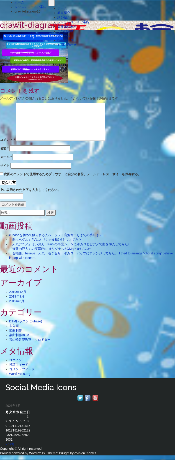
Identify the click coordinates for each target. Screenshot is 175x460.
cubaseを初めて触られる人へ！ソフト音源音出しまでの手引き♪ (55, 235)
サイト (5, 165)
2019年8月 (16, 301)
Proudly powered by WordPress (22, 453)
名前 (4, 148)
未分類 (14, 326)
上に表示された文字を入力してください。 (30, 190)
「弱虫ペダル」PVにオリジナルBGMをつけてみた (45, 239)
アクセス (63, 35)
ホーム (62, 8)
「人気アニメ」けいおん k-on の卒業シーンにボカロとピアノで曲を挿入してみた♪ (69, 244)
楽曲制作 (15, 330)
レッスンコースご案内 (73, 22)
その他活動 (65, 31)
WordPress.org (19, 374)
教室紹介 (63, 13)
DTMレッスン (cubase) (25, 321)
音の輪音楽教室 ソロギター (30, 339)
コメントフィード (22, 369)
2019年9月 (16, 296)
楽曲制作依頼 (67, 26)
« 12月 (10, 444)
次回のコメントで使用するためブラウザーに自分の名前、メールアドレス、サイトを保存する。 (72, 174)
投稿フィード (18, 364)
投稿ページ (65, 40)
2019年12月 (17, 292)
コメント (7, 139)
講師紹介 (63, 17)
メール (6, 157)
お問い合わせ (67, 45)
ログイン (15, 360)
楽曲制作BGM (19, 335)
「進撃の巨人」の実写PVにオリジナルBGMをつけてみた (50, 249)
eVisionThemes (85, 453)
